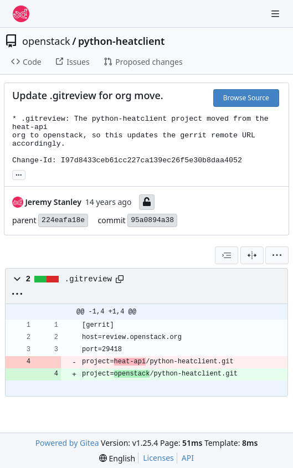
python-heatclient (121, 41)
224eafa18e (63, 220)
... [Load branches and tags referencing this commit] (19, 174)
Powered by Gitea (67, 443)
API (188, 457)
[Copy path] (119, 279)
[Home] (21, 14)
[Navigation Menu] (276, 13)
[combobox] (226, 255)
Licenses (158, 457)
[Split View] (252, 255)
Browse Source (246, 97)
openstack (46, 41)
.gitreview (88, 279)
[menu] (277, 255)
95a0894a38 (152, 220)
